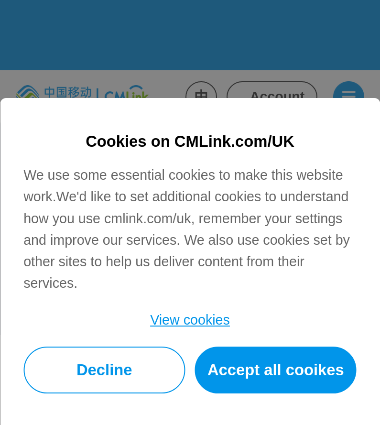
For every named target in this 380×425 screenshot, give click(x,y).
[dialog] (190, 261)
